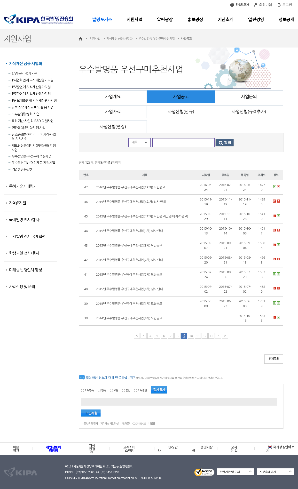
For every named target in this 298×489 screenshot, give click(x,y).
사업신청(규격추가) (249, 112)
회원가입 (265, 4)
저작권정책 (92, 449)
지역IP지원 (17, 203)
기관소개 (226, 19)
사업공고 (181, 97)
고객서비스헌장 (129, 448)
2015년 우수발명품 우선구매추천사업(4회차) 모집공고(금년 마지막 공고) (142, 216)
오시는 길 (234, 448)
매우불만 (142, 390)
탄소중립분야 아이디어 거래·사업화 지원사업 (34, 137)
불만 (127, 390)
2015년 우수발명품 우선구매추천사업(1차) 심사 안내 (129, 289)
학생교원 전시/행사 (24, 253)
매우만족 (89, 390)
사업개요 (113, 97)
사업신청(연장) (113, 127)
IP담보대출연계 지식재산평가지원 (34, 100)
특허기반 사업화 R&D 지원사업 (33, 121)
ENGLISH (242, 4)
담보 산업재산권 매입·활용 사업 (33, 107)
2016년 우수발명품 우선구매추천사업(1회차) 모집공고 (130, 187)
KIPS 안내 (168, 449)
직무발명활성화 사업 (25, 114)
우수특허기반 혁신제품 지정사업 (33, 162)
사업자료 (113, 112)
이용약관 (16, 448)
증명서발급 (202, 449)
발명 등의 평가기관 (24, 73)
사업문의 (249, 97)
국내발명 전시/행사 (24, 220)
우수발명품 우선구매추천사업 (31, 156)
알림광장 (165, 19)
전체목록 (273, 358)
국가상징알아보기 (280, 448)
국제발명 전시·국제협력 (27, 236)
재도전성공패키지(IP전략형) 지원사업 (33, 148)
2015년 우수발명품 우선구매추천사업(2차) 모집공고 (129, 274)
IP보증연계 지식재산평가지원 (31, 87)
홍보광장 (195, 19)
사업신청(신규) (181, 112)
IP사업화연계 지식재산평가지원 (33, 80)
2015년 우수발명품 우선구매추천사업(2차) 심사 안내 (129, 260)
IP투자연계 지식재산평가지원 (31, 94)
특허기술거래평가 (23, 186)
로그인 (287, 4)
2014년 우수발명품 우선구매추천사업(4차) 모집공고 (129, 318)
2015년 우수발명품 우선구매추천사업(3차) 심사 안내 (129, 230)
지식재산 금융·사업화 (25, 63)
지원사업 (134, 19)
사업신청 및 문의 (22, 287)
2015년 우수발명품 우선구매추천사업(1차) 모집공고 (129, 303)
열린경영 (256, 19)
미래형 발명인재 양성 (25, 270)
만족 (103, 390)
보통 (115, 390)
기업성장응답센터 (24, 169)
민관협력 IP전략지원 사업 (28, 127)
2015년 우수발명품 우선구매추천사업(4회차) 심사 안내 (131, 201)
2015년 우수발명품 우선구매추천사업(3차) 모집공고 (129, 245)
